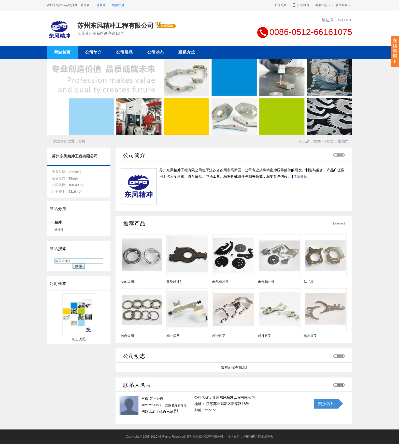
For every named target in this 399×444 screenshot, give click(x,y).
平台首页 (280, 5)
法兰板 (309, 282)
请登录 (101, 5)
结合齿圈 (127, 336)
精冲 (58, 222)
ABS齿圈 (127, 282)
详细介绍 (300, 176)
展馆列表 (341, 5)
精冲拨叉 (173, 336)
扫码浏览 (300, 5)
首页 (81, 141)
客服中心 (321, 5)
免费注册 (118, 5)
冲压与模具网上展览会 (258, 436)
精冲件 (59, 230)
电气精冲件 (220, 282)
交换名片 (326, 403)
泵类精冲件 (174, 282)
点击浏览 (78, 337)
